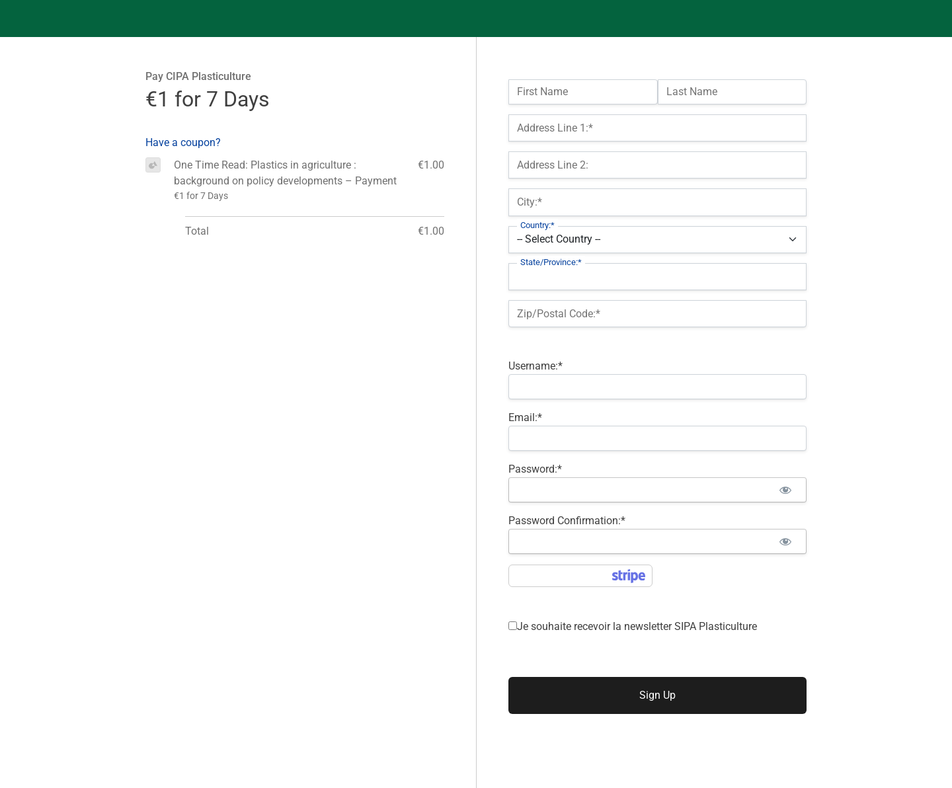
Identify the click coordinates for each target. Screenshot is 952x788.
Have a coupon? (183, 142)
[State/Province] (657, 276)
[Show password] (785, 489)
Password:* (535, 469)
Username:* (535, 366)
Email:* (525, 417)
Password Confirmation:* (566, 520)
